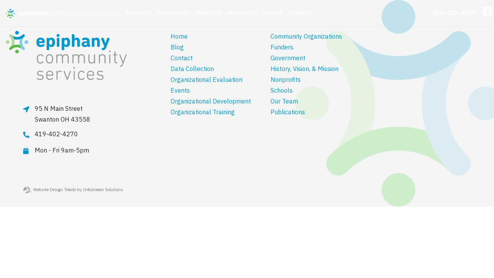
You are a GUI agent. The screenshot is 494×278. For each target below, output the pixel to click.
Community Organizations (306, 36)
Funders (282, 47)
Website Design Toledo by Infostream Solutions (73, 189)
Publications (288, 112)
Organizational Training (203, 112)
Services (138, 13)
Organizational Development (211, 101)
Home (179, 36)
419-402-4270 (454, 13)
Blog (177, 47)
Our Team (284, 101)
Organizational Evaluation (206, 79)
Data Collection (192, 69)
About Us (209, 13)
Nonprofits (286, 79)
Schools (282, 90)
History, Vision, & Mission (304, 69)
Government (288, 58)
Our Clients (173, 13)
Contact (300, 13)
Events (273, 13)
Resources (242, 13)
